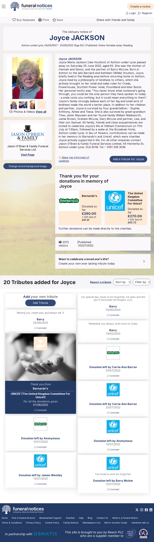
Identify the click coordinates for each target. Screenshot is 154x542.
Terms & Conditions (12, 522)
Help (81, 518)
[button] (140, 6)
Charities (70, 518)
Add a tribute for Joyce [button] (128, 159)
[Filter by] (142, 282)
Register (145, 13)
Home (5, 518)
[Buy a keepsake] (23, 20)
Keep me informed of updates (74, 159)
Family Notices (70, 522)
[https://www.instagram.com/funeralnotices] (141, 510)
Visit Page (27, 154)
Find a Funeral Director (23, 518)
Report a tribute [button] (100, 282)
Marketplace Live (91, 522)
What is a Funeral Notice (125, 518)
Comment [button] (113, 315)
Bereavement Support (50, 518)
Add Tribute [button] (40, 302)
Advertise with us (140, 522)
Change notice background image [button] (28, 166)
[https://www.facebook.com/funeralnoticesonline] (146, 510)
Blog (90, 518)
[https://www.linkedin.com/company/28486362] (150, 510)
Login (131, 13)
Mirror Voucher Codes (116, 522)
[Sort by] (122, 282)
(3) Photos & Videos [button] (27, 111)
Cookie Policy (52, 522)
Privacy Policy (33, 522)
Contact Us (102, 518)
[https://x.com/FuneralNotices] (137, 510)
